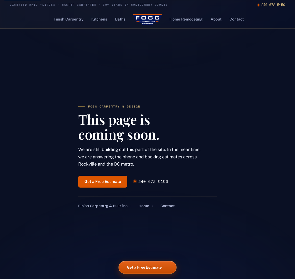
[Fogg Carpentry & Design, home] (147, 19)
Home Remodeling (186, 19)
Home (146, 206)
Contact (236, 19)
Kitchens (99, 19)
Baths (120, 19)
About (216, 19)
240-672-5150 (271, 4)
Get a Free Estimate (102, 181)
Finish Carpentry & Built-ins (105, 206)
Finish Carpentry (68, 19)
